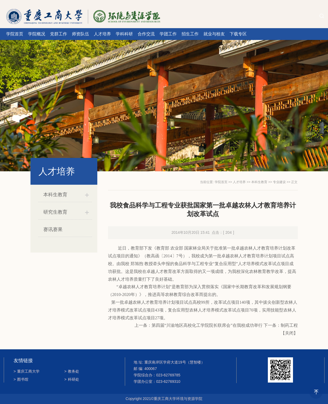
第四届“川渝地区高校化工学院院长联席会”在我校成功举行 (207, 325)
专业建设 (279, 182)
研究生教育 (55, 212)
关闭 (289, 333)
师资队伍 (80, 34)
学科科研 (124, 34)
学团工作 (168, 34)
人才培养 (102, 34)
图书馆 (21, 379)
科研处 (71, 379)
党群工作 (58, 34)
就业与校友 (214, 34)
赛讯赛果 (53, 229)
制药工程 (289, 325)
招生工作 (190, 34)
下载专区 (238, 34)
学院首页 (14, 34)
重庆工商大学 (27, 371)
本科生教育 (55, 194)
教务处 (71, 371)
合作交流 (146, 34)
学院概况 (36, 34)
